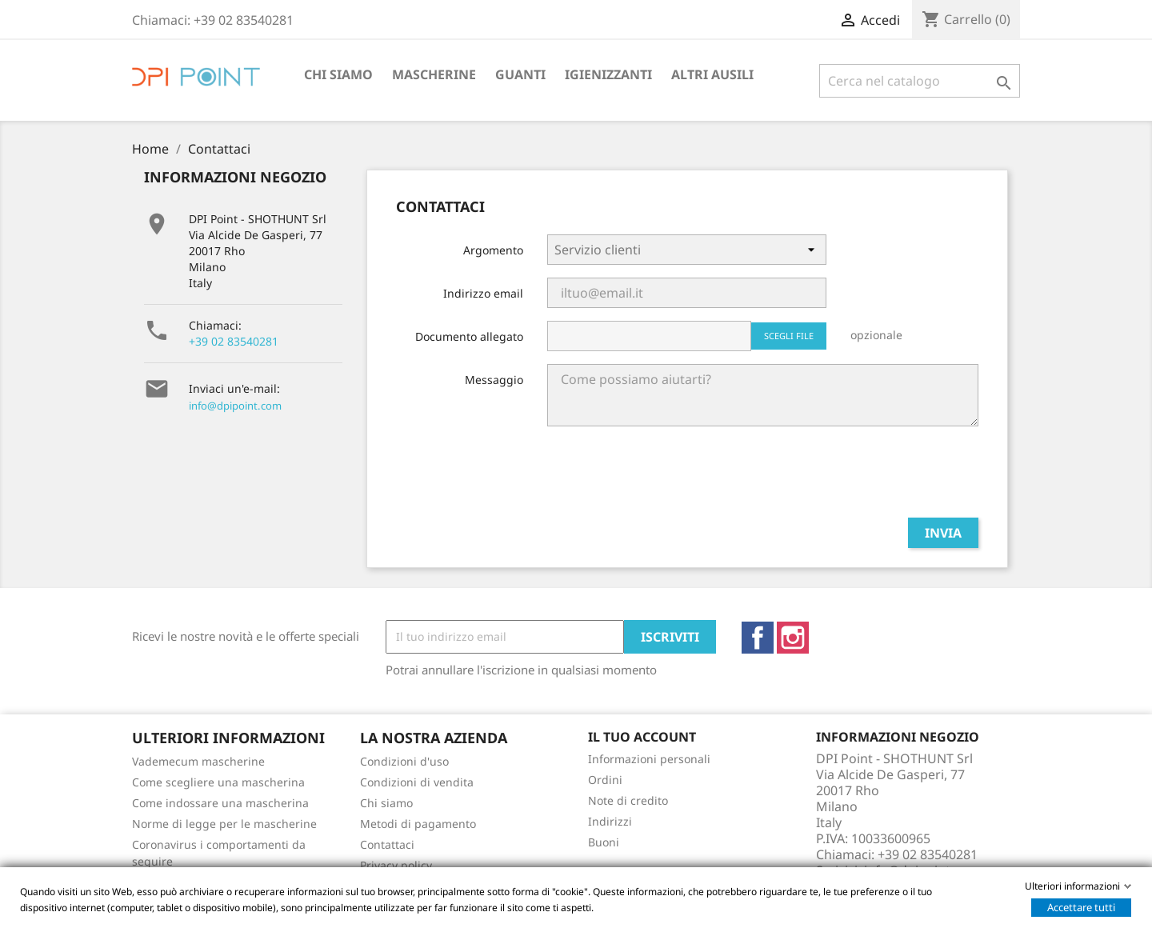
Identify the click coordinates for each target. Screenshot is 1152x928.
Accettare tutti (1081, 907)
